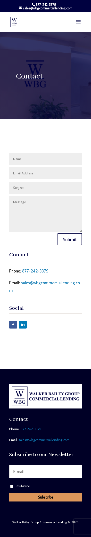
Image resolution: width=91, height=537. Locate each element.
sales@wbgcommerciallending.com (44, 439)
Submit (70, 239)
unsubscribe (20, 486)
